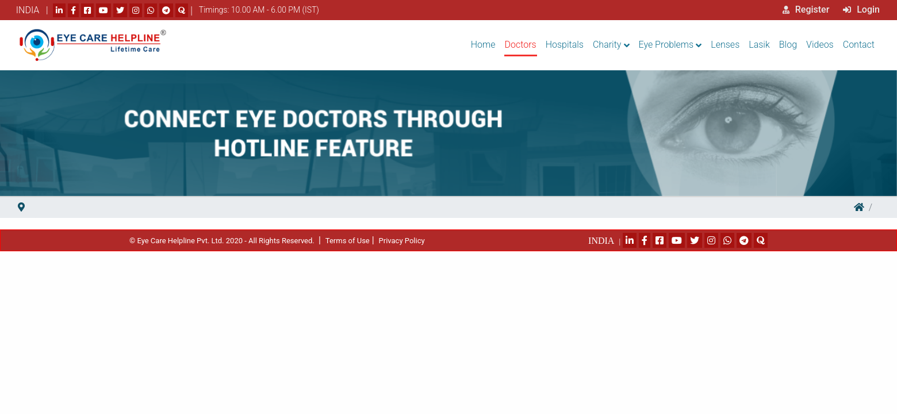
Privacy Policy (402, 240)
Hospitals (565, 44)
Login (861, 9)
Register (806, 9)
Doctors (520, 44)
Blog (788, 44)
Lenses (725, 44)
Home (483, 44)
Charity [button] (607, 44)
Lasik (759, 44)
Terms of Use (347, 240)
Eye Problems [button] (666, 44)
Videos (820, 44)
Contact (859, 44)
